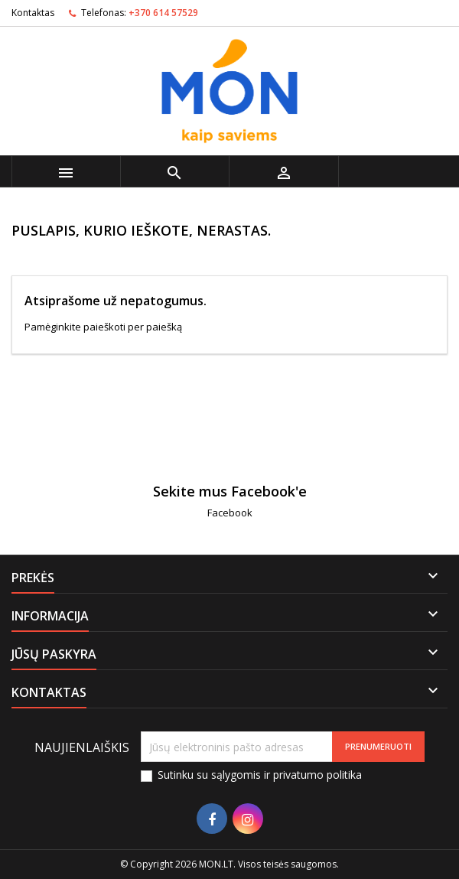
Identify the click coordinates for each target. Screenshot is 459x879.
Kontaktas (32, 12)
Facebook (229, 512)
